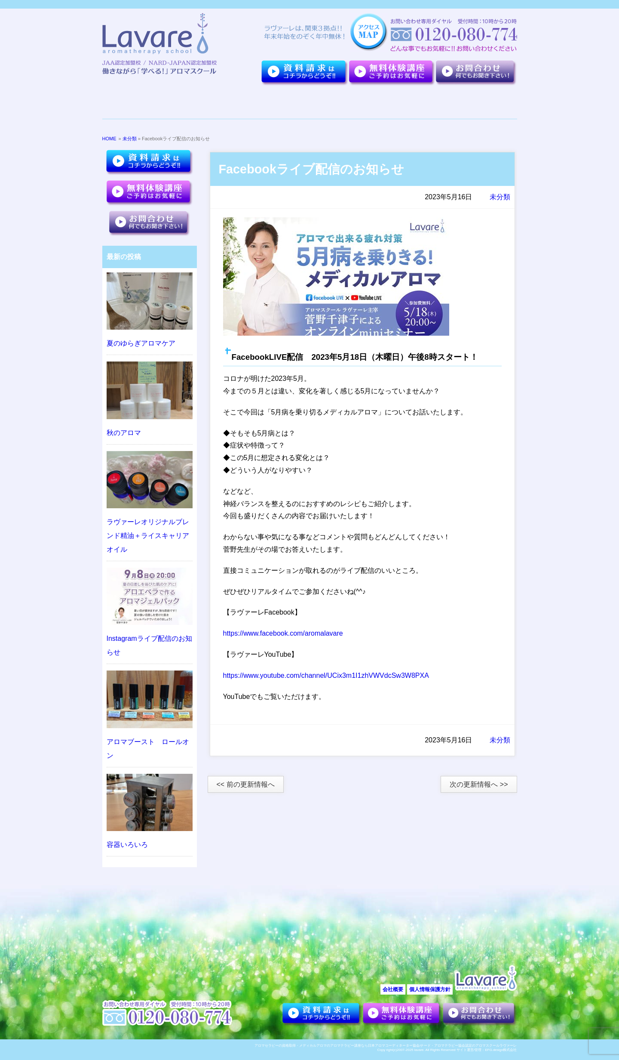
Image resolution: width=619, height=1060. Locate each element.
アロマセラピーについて (471, 102)
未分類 (130, 138)
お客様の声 (407, 102)
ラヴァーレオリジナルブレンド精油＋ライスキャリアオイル (148, 535)
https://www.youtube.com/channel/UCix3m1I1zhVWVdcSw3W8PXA (326, 675)
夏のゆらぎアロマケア (141, 343)
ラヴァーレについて (134, 102)
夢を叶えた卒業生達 (271, 102)
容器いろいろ (127, 844)
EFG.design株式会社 (501, 1050)
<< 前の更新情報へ (246, 784)
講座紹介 (350, 102)
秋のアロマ (124, 432)
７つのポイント (196, 102)
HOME (109, 138)
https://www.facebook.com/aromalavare (283, 633)
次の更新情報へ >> (479, 784)
